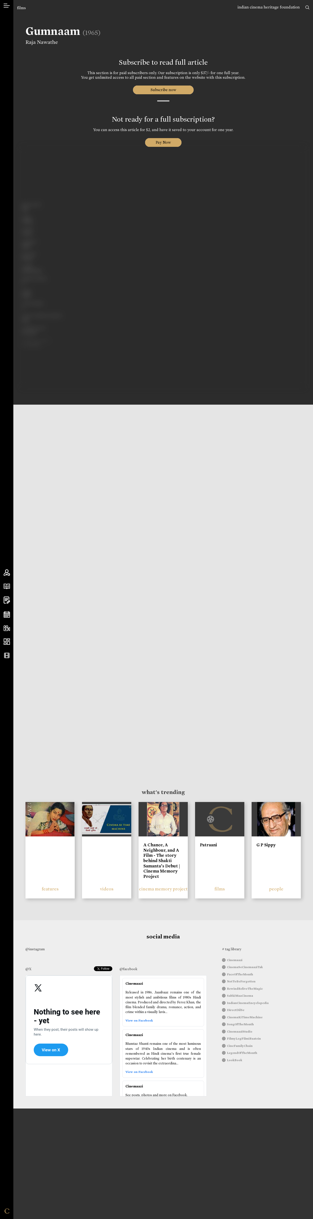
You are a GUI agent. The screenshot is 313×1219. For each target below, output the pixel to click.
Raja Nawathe (41, 42)
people (276, 889)
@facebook (128, 969)
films (21, 7)
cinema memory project (163, 889)
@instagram (35, 949)
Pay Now (163, 142)
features (50, 889)
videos (107, 889)
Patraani (208, 845)
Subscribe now (163, 89)
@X (28, 969)
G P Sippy (266, 845)
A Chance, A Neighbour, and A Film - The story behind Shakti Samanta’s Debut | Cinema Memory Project (161, 860)
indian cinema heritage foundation (269, 7)
